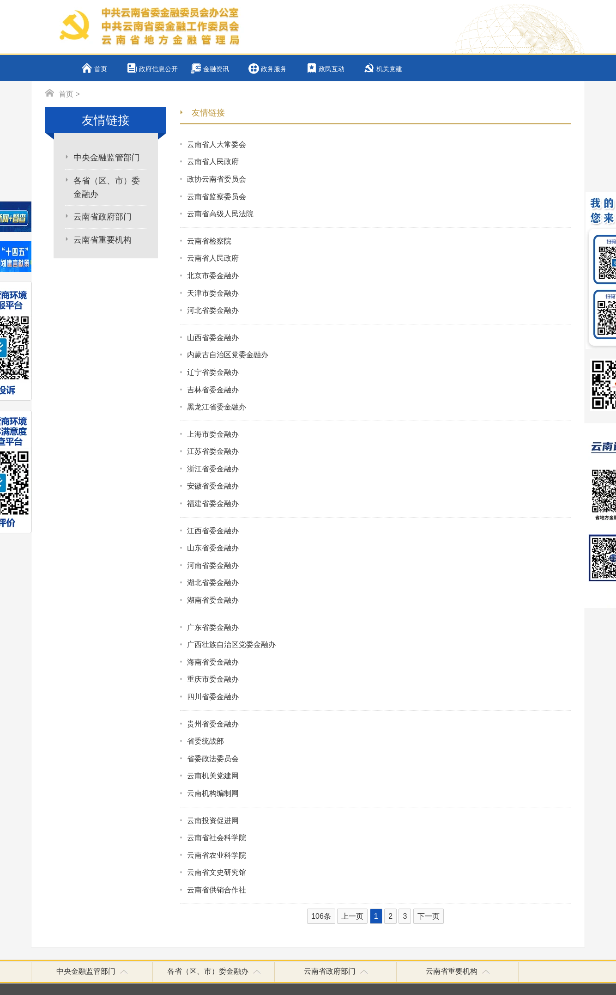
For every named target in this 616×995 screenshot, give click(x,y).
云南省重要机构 (102, 239)
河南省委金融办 (213, 565)
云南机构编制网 (213, 793)
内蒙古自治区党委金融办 (227, 355)
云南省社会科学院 (216, 838)
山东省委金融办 (213, 548)
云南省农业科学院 (216, 855)
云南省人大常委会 (216, 144)
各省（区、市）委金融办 (106, 187)
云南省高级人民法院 (220, 214)
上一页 (352, 916)
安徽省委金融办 (213, 486)
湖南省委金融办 (213, 600)
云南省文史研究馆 (216, 872)
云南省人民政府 (213, 161)
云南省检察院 (209, 241)
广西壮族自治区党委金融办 (231, 644)
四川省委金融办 (213, 697)
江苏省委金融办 (213, 451)
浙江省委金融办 (213, 469)
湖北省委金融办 (213, 582)
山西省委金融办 (213, 338)
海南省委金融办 (213, 662)
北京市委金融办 (213, 276)
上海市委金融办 (213, 434)
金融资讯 (216, 69)
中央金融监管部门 (106, 157)
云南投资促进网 (213, 820)
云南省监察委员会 (216, 197)
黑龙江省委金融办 (216, 407)
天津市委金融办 (213, 293)
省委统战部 (205, 741)
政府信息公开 (158, 69)
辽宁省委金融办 (213, 372)
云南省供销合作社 (216, 890)
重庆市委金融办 (213, 679)
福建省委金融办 (213, 503)
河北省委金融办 (213, 310)
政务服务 (274, 69)
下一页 (428, 916)
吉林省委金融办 (213, 390)
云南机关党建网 (213, 776)
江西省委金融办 (213, 531)
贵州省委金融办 (213, 724)
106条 (321, 916)
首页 (100, 69)
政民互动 (331, 69)
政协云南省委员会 (216, 179)
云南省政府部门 (102, 216)
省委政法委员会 (213, 759)
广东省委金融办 (213, 627)
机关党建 (389, 69)
